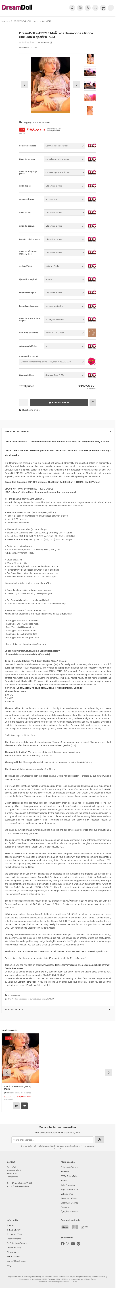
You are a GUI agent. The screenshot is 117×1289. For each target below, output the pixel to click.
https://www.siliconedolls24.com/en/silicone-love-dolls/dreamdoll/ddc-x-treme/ (73, 965)
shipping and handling (33, 1276)
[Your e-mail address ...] (52, 1139)
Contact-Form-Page (26, 982)
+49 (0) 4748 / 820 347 (21, 1183)
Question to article (29, 409)
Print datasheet (14, 995)
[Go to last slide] (24, 84)
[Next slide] (76, 84)
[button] (90, 59)
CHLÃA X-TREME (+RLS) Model (17, 1087)
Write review (43, 42)
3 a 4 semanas (43, 122)
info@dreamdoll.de (20, 1186)
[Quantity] (23, 402)
